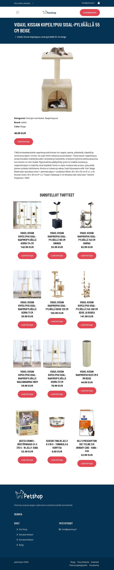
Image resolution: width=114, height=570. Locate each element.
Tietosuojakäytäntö (78, 565)
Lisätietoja (23, 141)
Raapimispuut (51, 118)
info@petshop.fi (88, 3)
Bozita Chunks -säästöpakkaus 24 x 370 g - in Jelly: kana (27, 444)
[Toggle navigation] (17, 12)
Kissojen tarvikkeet (35, 118)
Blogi (21, 545)
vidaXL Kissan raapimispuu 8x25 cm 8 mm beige (87, 375)
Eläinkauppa (89, 12)
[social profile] (32, 3)
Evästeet (95, 562)
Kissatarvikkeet (26, 534)
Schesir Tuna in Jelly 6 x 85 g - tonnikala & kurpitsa (57, 444)
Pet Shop (23, 529)
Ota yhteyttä (83, 562)
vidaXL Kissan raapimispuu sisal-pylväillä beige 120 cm (57, 306)
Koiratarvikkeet (26, 539)
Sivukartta (94, 565)
